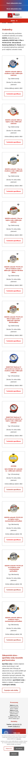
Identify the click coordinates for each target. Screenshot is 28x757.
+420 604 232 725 (17, 724)
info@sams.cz (16, 726)
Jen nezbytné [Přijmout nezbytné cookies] (19, 748)
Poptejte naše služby (11, 690)
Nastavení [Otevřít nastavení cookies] (14, 754)
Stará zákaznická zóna (14, 3)
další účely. (19, 739)
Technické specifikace (13, 94)
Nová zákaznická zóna (14, 9)
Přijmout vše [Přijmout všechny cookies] (9, 748)
